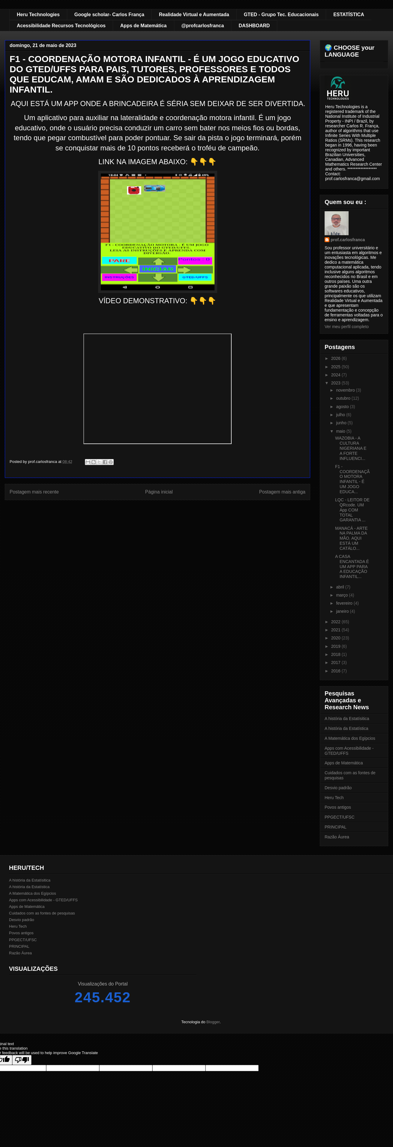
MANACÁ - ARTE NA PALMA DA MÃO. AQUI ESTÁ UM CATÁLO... (351, 538)
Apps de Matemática (143, 25)
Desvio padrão (338, 787)
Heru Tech (334, 797)
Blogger (213, 1022)
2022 (336, 621)
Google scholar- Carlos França (109, 14)
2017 (336, 662)
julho (341, 414)
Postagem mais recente (34, 491)
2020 (336, 638)
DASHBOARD (254, 25)
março (342, 595)
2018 (336, 654)
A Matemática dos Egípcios (350, 738)
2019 (336, 646)
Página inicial (159, 491)
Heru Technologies (38, 14)
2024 (336, 374)
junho (341, 422)
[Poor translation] (22, 1060)
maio (341, 431)
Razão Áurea (337, 836)
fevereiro (344, 603)
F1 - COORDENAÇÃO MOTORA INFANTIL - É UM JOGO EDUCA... (352, 479)
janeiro (343, 611)
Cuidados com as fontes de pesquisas (42, 913)
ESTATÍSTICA (348, 14)
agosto (343, 406)
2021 (336, 629)
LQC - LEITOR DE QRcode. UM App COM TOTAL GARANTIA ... (352, 509)
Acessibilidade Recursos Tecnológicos (61, 25)
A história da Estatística (346, 728)
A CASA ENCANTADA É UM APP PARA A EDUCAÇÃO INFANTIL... (352, 566)
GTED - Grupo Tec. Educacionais (281, 14)
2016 (336, 670)
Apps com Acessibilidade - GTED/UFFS (43, 900)
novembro (346, 390)
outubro (343, 398)
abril (340, 587)
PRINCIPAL (335, 827)
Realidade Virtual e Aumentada (194, 14)
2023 (336, 383)
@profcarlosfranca (203, 25)
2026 (336, 358)
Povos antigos (338, 807)
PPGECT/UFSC (340, 817)
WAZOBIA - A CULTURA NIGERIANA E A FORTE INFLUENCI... (350, 448)
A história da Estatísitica (347, 718)
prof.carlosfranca (348, 239)
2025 (336, 366)
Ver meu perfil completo (347, 326)
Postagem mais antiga (282, 491)
